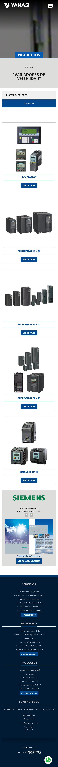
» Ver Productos (29, 693)
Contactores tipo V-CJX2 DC (30, 685)
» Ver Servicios (29, 615)
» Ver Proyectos (29, 654)
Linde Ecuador (30, 638)
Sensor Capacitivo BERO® (30, 670)
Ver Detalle (29, 185)
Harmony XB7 (30, 674)
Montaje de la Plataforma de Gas (30, 603)
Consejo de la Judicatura (30, 642)
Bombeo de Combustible (30, 599)
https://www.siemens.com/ (29, 511)
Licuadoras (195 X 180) (30, 677)
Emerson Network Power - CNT (30, 646)
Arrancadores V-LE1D (30, 681)
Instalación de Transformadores (30, 610)
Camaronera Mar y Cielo (30, 631)
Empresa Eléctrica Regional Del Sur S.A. (30, 634)
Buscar (29, 103)
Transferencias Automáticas (30, 606)
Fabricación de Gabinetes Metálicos (30, 595)
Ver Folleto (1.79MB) (29, 561)
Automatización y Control (30, 592)
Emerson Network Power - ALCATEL (30, 649)
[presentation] (26, 515)
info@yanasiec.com (30, 723)
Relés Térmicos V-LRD (30, 688)
